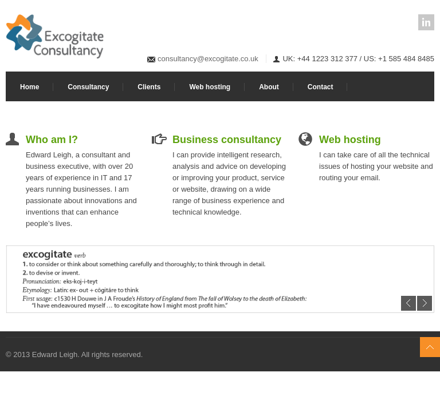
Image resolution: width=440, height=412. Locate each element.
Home (29, 87)
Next (424, 303)
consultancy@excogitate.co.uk (208, 58)
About (269, 87)
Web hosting (209, 87)
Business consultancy (226, 139)
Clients (149, 87)
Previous (408, 303)
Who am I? (52, 139)
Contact (320, 87)
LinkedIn (426, 22)
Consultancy (88, 87)
